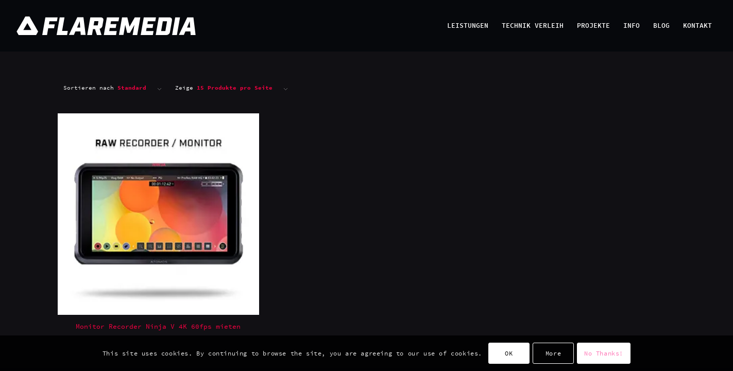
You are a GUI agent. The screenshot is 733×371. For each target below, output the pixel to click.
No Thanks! (603, 353)
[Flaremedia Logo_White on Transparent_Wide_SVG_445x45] (269, 26)
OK (509, 353)
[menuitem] (467, 26)
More (553, 353)
